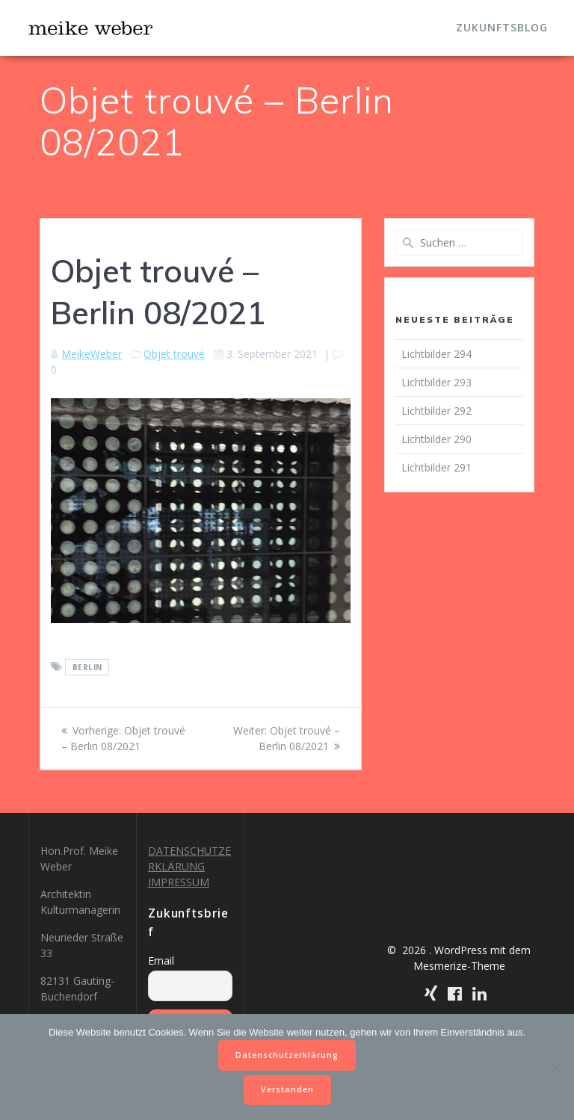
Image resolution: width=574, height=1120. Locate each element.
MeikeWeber (91, 354)
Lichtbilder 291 (436, 467)
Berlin (87, 667)
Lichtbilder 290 (436, 439)
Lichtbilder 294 (436, 354)
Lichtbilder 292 (436, 410)
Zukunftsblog (502, 27)
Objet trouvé (174, 354)
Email (161, 960)
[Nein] (555, 1066)
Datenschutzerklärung (287, 1055)
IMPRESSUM (178, 882)
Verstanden (287, 1089)
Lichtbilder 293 (436, 382)
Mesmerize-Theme (459, 966)
